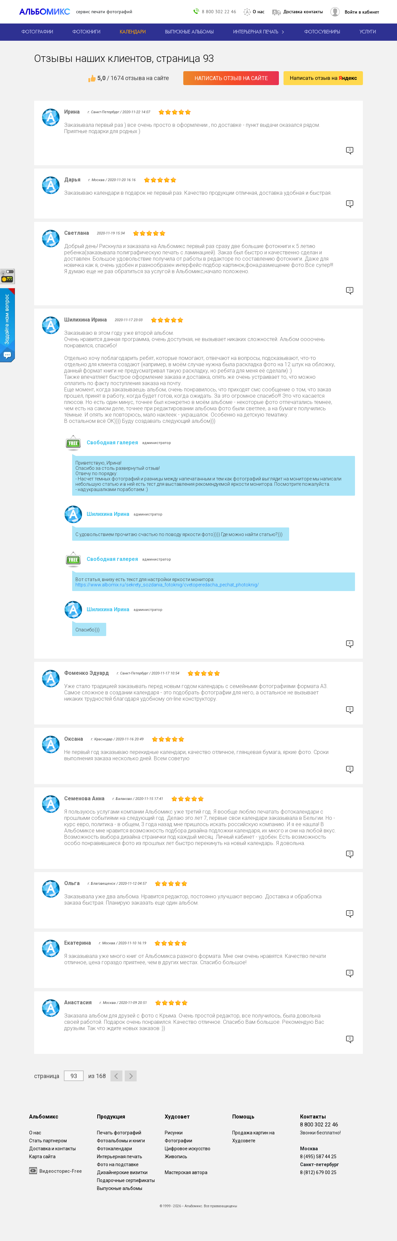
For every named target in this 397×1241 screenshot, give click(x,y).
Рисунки (174, 1132)
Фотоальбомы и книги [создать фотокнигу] (121, 1140)
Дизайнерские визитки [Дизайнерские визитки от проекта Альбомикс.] (122, 1172)
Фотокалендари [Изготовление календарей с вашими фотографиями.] (114, 1148)
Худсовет (177, 1117)
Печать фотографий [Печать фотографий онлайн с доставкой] (119, 1132)
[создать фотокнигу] (86, 32)
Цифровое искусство (187, 1148)
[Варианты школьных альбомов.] (189, 32)
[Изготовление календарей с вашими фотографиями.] (132, 32)
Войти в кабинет (362, 12)
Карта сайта (42, 1156)
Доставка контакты (303, 12)
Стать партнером (48, 1140)
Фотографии (178, 1140)
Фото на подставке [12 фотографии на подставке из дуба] (118, 1164)
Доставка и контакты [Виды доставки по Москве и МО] (52, 1148)
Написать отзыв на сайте (231, 78)
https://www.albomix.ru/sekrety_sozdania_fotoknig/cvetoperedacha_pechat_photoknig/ (167, 584)
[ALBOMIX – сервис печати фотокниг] (47, 12)
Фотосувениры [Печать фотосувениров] (322, 32)
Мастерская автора (186, 1172)
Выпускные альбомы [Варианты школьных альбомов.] (119, 1188)
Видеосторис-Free (55, 1170)
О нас (258, 12)
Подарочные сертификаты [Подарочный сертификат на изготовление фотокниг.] (126, 1180)
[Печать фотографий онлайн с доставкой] (37, 32)
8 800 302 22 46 (219, 11)
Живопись (176, 1156)
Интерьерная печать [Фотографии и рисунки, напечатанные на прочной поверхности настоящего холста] (119, 1156)
